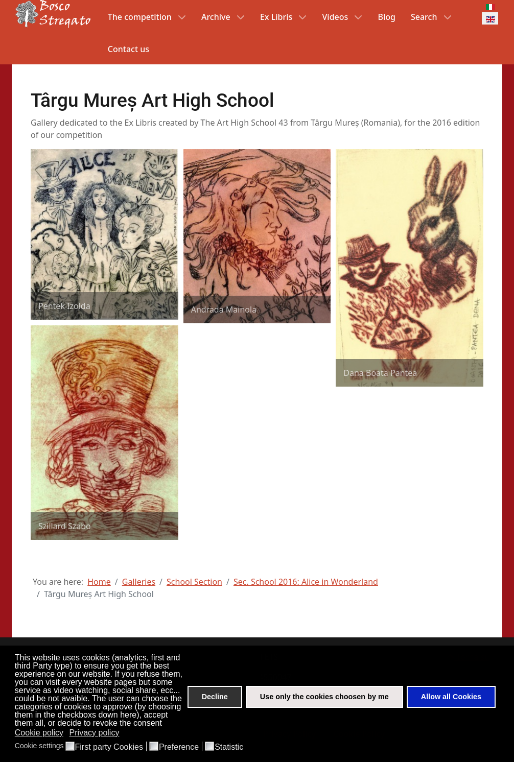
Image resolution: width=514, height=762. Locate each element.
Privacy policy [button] (94, 732)
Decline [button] (215, 697)
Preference (179, 747)
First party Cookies (109, 747)
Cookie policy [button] (39, 732)
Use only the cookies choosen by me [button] (324, 697)
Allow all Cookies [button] (451, 697)
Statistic (229, 747)
